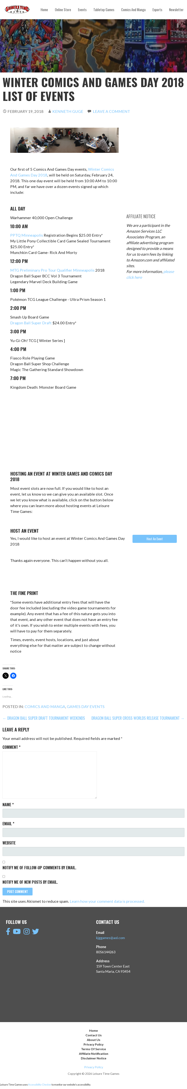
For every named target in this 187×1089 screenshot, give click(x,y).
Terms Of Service (93, 1049)
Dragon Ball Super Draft (31, 322)
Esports (157, 9)
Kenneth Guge (67, 111)
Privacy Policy (94, 1044)
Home (44, 9)
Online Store (63, 9)
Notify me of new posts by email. (30, 882)
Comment (11, 747)
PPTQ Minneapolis (26, 235)
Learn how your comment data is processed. (107, 901)
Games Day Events (86, 706)
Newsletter (176, 9)
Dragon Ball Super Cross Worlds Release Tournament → (137, 718)
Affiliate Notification (93, 1053)
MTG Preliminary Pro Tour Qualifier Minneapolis (52, 270)
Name (8, 804)
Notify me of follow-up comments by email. (39, 867)
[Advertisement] (155, 152)
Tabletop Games (103, 9)
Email (8, 823)
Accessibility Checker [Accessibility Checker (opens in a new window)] (39, 1084)
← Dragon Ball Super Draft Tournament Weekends (44, 718)
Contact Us (94, 1035)
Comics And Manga (133, 9)
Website (9, 843)
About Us (93, 1040)
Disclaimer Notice (93, 1058)
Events (82, 9)
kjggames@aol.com (110, 938)
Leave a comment (111, 111)
